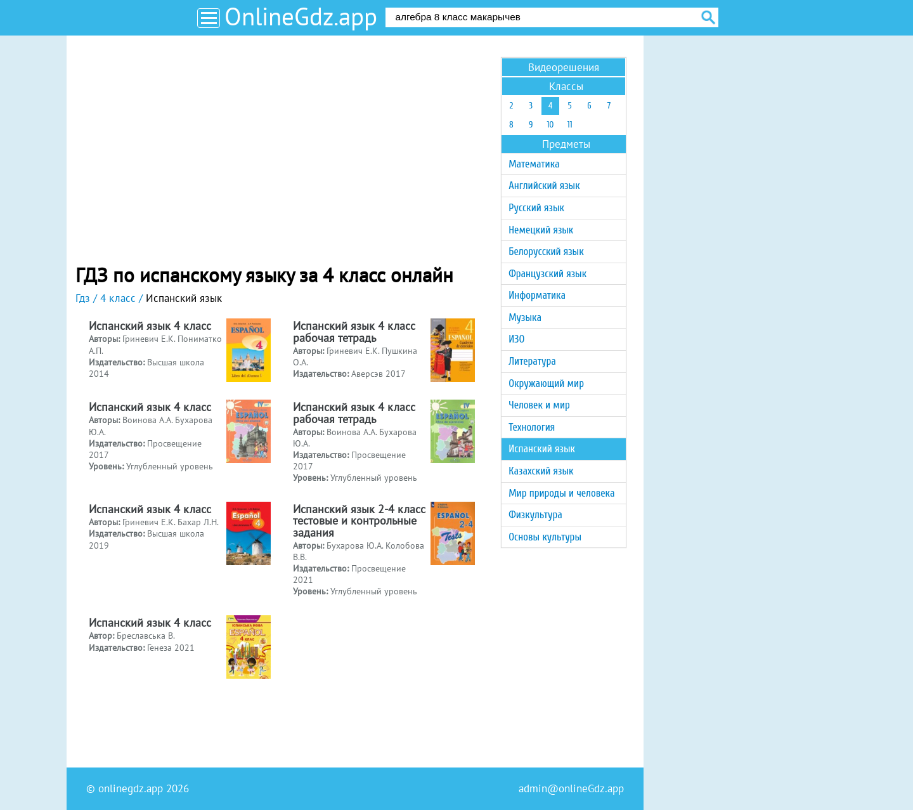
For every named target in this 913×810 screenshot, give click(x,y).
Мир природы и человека (561, 493)
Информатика (537, 295)
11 (570, 124)
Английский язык (544, 186)
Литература (532, 361)
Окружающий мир (546, 383)
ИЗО (516, 339)
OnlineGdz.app (300, 16)
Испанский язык (541, 449)
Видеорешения (563, 67)
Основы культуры (544, 537)
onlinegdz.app (130, 788)
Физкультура (535, 515)
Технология (531, 427)
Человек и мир (539, 405)
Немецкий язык (540, 230)
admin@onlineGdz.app (571, 788)
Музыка (524, 317)
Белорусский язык (545, 251)
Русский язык (536, 208)
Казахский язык (540, 471)
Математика (533, 164)
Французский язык (547, 274)
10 (550, 124)
